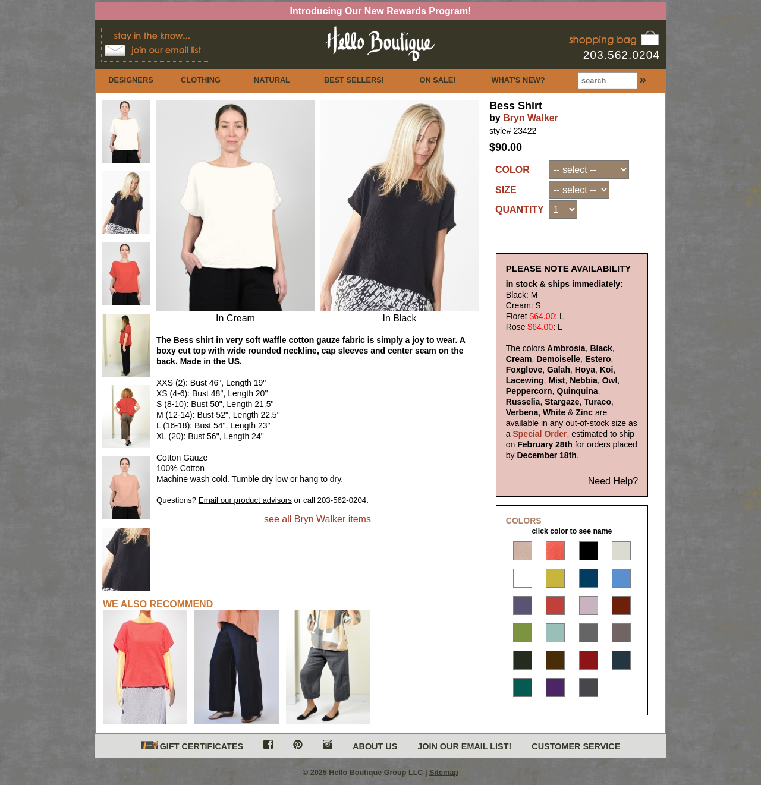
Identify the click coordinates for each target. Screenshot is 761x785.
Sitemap (443, 779)
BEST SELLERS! (354, 79)
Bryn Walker (530, 118)
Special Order (539, 443)
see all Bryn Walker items (317, 519)
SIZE (506, 190)
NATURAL (272, 79)
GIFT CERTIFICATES (192, 753)
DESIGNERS (130, 79)
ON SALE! (437, 79)
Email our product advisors (245, 500)
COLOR (512, 170)
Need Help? (613, 490)
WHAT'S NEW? (518, 79)
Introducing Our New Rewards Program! (380, 11)
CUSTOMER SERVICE (576, 753)
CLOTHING (201, 79)
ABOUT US (375, 753)
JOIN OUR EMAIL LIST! (464, 753)
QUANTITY (519, 209)
